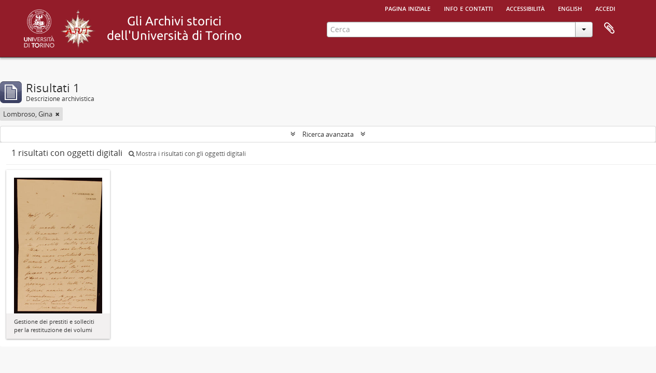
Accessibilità (525, 7)
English (570, 7)
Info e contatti (468, 7)
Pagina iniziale (407, 7)
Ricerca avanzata (328, 134)
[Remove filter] (57, 114)
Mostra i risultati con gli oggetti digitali (187, 153)
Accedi (605, 7)
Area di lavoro (609, 28)
